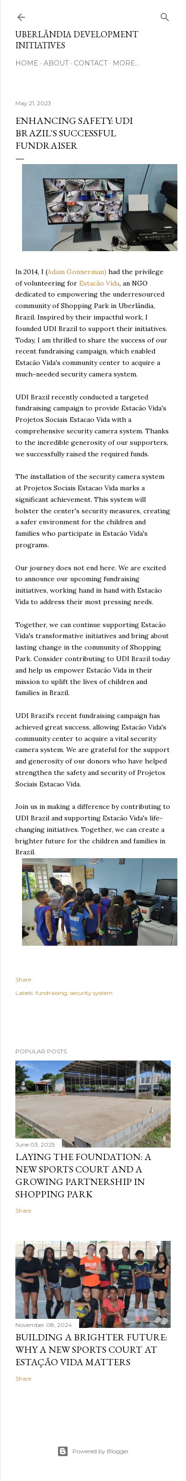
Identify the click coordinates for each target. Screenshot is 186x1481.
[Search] (165, 15)
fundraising (51, 992)
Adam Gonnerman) (76, 271)
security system (91, 992)
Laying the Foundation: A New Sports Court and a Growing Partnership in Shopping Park (83, 1175)
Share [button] (23, 979)
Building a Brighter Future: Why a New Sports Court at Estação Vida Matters (91, 1349)
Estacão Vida (99, 283)
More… (126, 63)
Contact (90, 63)
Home (26, 63)
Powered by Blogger (93, 1451)
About (56, 63)
